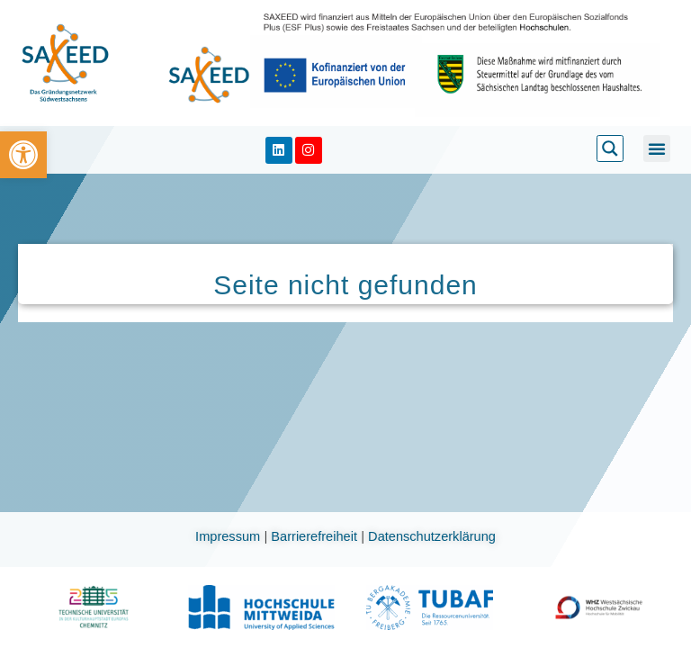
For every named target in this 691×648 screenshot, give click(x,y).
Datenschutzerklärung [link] (432, 536)
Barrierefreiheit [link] (316, 536)
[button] (656, 148)
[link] (23, 154)
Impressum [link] (229, 536)
